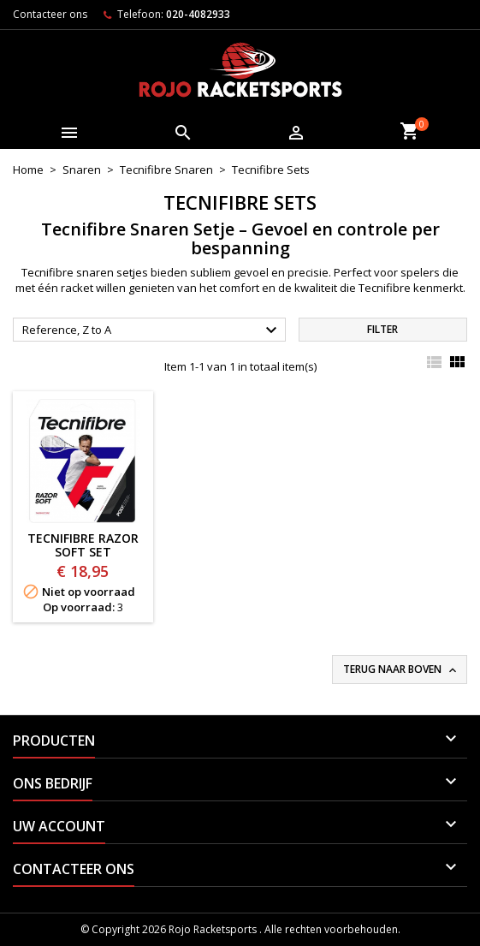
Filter (382, 329)
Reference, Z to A (151, 330)
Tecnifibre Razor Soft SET (83, 545)
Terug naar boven (401, 669)
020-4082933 (198, 14)
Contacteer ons (50, 14)
